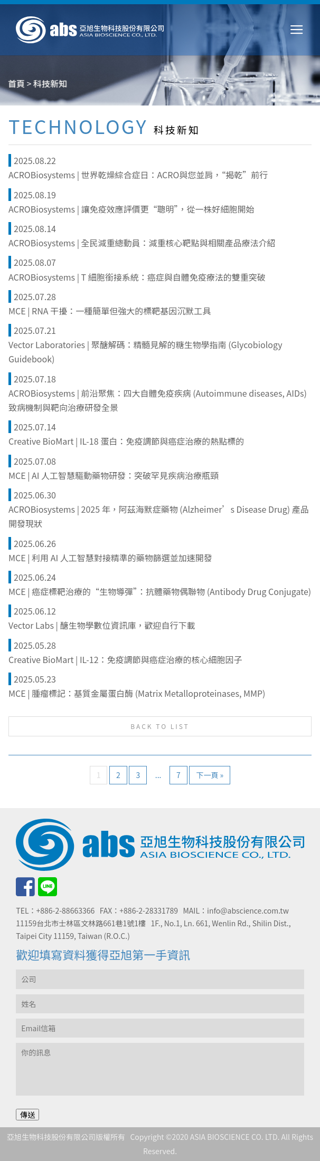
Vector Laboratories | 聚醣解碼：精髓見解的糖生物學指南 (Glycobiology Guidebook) (145, 351)
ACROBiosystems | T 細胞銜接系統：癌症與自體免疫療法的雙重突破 (137, 277)
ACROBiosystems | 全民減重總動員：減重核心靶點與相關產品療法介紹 (142, 242)
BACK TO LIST (160, 726)
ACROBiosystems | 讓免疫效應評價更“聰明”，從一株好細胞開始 (131, 209)
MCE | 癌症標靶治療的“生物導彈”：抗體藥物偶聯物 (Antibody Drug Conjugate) (159, 591)
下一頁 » (209, 775)
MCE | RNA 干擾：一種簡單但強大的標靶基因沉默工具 (109, 310)
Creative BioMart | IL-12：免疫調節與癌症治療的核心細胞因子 (125, 659)
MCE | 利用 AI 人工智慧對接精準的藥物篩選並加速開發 (110, 557)
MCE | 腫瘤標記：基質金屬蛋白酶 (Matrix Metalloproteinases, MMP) (136, 693)
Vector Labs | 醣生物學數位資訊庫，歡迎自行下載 (101, 625)
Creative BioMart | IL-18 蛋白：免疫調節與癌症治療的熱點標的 (126, 441)
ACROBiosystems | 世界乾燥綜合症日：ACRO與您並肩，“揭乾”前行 (138, 174)
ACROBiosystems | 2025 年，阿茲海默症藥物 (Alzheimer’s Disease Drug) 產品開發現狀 (158, 516)
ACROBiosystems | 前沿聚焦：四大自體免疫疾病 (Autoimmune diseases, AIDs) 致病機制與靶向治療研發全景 (157, 400)
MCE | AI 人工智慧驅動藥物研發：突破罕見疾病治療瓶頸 (113, 475)
